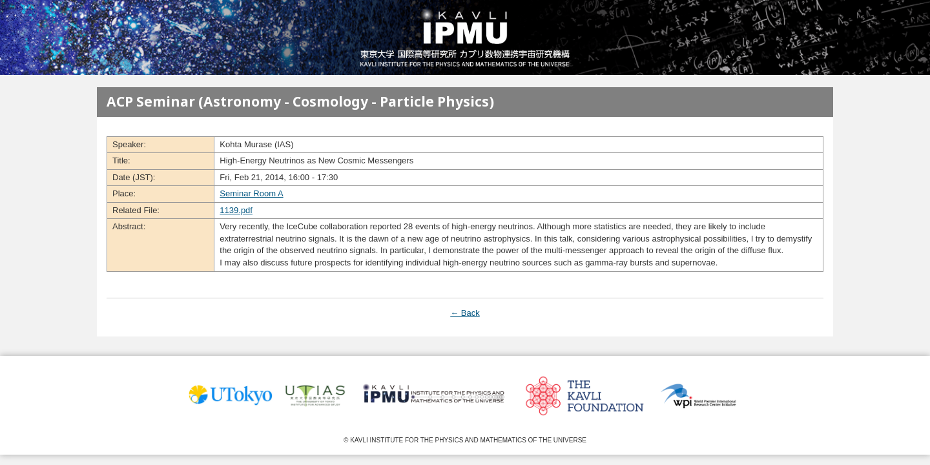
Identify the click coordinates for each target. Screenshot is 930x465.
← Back (465, 313)
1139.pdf (236, 210)
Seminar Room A (251, 193)
